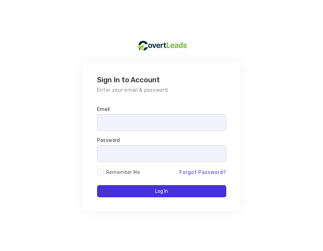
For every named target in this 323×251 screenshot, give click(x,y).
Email (103, 109)
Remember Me (123, 172)
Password (108, 140)
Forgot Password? (202, 172)
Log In (161, 191)
